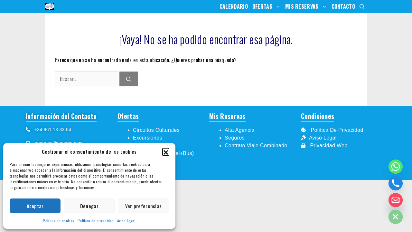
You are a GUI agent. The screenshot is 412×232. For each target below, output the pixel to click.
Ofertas (267, 6)
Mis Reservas (307, 6)
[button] (166, 151)
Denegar (89, 205)
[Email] (396, 200)
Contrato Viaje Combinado (256, 145)
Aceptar (35, 205)
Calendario (234, 6)
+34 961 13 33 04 (50, 129)
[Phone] (396, 183)
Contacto (343, 6)
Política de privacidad (96, 220)
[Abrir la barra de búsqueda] (362, 6)
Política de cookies (58, 220)
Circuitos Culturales (156, 130)
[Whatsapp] (396, 167)
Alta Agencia (240, 130)
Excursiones (147, 137)
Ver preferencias (143, 205)
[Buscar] (128, 79)
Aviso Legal (126, 220)
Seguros (235, 137)
